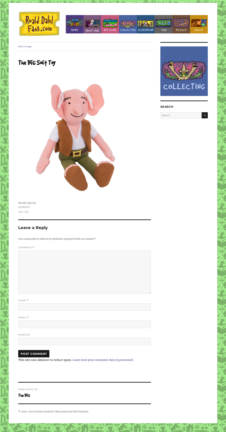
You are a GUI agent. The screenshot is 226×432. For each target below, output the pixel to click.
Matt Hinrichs (80, 411)
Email (23, 317)
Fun (163, 24)
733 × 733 (23, 211)
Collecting (128, 24)
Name (23, 300)
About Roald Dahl (92, 24)
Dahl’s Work (110, 24)
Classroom (146, 24)
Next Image (25, 46)
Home (75, 24)
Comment (26, 247)
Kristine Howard (44, 411)
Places (181, 24)
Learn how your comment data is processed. (102, 360)
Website (24, 334)
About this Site (199, 24)
